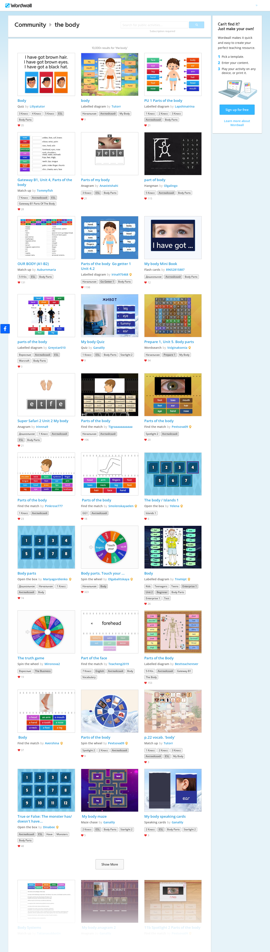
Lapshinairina (184, 106)
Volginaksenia (177, 348)
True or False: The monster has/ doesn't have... (45, 819)
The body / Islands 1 (161, 500)
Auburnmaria (46, 270)
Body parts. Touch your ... (103, 573)
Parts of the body (95, 420)
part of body (154, 179)
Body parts (27, 573)
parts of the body (32, 341)
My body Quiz (92, 341)
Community (30, 24)
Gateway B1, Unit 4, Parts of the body (45, 182)
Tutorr (116, 106)
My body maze (94, 816)
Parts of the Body (159, 658)
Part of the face (94, 658)
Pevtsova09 (180, 427)
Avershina (52, 743)
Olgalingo (171, 186)
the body (67, 24)
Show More (109, 864)
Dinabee (49, 827)
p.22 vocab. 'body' (159, 737)
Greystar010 (57, 348)
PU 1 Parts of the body (163, 100)
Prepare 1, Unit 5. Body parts (169, 341)
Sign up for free (237, 110)
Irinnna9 (42, 427)
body (85, 100)
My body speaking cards (165, 816)
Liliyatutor (37, 106)
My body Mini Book (160, 263)
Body (22, 100)
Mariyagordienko (55, 579)
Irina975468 (120, 274)
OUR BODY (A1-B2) (33, 263)
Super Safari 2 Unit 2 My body (43, 420)
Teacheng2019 (118, 664)
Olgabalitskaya (118, 579)
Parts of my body (95, 179)
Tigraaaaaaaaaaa (120, 427)
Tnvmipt (181, 579)
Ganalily (99, 348)
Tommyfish (45, 191)
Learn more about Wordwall (237, 123)
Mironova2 (52, 664)
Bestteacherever (186, 664)
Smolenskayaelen (121, 506)
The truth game (31, 658)
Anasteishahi (109, 186)
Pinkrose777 (54, 506)
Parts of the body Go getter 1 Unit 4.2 (106, 266)
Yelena (174, 506)
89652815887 (175, 270)
